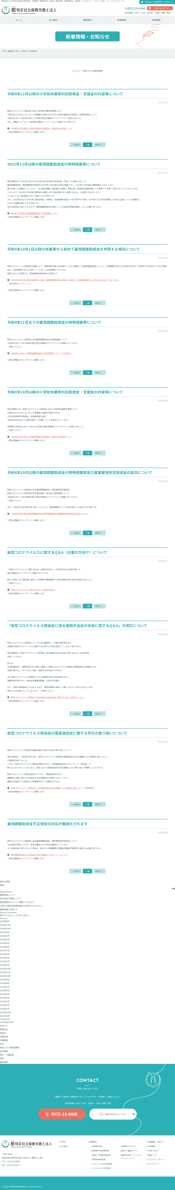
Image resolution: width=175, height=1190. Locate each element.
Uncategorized (6, 1022)
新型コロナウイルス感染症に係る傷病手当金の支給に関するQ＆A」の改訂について (47, 697)
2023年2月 (4, 961)
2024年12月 (5, 924)
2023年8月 (4, 946)
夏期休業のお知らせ (9, 909)
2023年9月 (4, 943)
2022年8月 (4, 983)
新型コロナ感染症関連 (9, 1047)
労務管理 (4, 1040)
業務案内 (87, 19)
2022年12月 (5, 968)
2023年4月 (4, 957)
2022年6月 (4, 990)
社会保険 (4, 1051)
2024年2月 (4, 939)
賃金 (2, 1058)
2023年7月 (4, 950)
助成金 (3, 1032)
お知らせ (4, 1025)
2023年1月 (4, 964)
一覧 (87, 144)
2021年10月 (5, 1012)
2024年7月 (4, 935)
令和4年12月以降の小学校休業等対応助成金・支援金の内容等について (42, 128)
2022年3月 (4, 1001)
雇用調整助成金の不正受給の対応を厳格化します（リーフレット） (40, 854)
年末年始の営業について (10, 898)
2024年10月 (5, 928)
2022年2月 (4, 1005)
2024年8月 (4, 932)
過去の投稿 (5, 881)
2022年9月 (4, 979)
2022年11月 (5, 972)
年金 (2, 1043)
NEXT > (98, 144)
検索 (2, 885)
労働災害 (4, 1036)
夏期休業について (8, 894)
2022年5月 (4, 994)
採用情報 (156, 19)
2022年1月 (4, 1008)
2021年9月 (4, 1015)
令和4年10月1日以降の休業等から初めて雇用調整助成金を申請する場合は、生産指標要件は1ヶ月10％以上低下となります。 (65, 279)
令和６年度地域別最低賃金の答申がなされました (21, 905)
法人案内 (53, 19)
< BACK (76, 144)
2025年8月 (4, 921)
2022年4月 (4, 997)
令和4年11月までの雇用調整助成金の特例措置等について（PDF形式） (42, 353)
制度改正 (4, 1029)
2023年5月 (4, 954)
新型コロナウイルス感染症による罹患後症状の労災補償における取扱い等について (47, 787)
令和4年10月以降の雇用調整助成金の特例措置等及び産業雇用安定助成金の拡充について (49, 513)
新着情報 (121, 19)
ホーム (19, 19)
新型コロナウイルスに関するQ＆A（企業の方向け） (34, 589)
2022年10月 (5, 975)
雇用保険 (4, 1062)
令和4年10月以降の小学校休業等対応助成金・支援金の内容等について (42, 436)
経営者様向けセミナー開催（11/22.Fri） (17, 902)
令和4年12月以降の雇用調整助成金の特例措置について (34, 213)
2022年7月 (4, 986)
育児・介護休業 (7, 1054)
